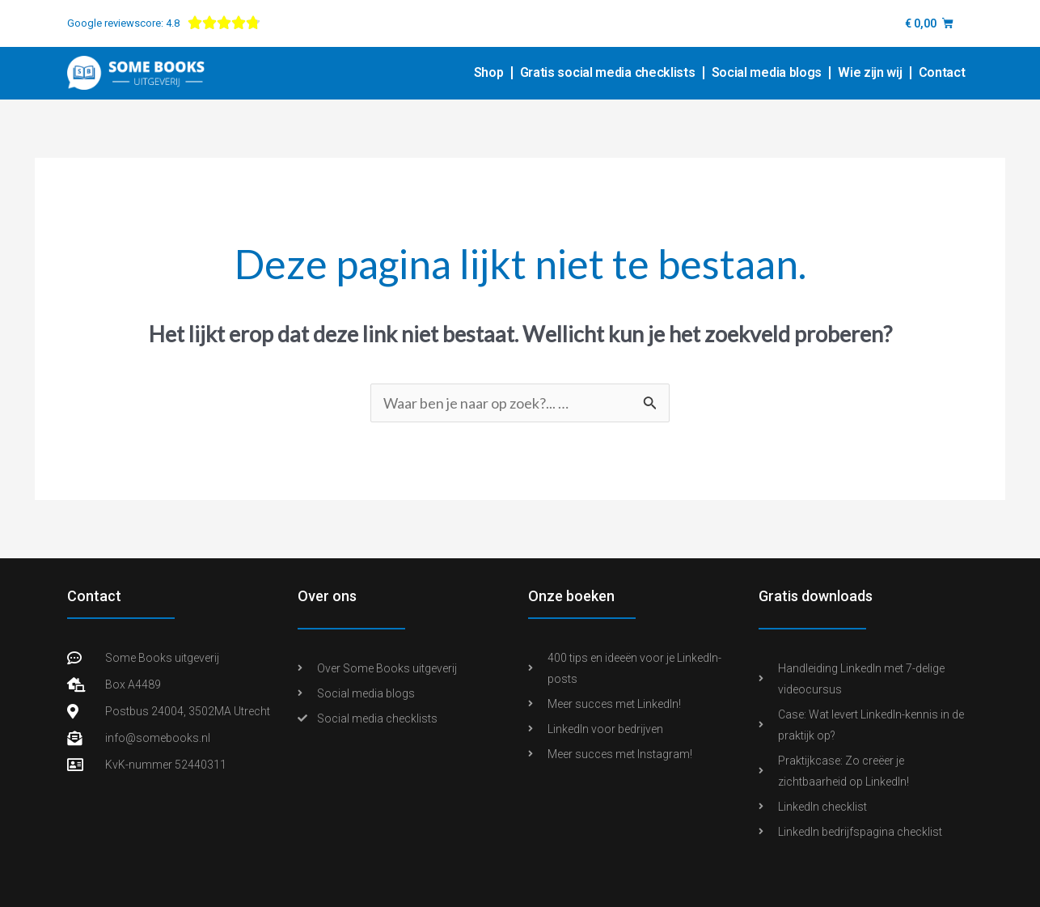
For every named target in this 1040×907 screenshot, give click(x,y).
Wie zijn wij (870, 72)
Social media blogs (767, 72)
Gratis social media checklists (607, 72)
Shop (489, 72)
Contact (942, 72)
